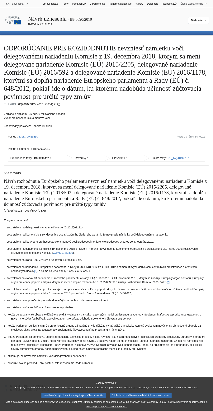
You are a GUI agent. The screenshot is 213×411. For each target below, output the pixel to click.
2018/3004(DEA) (28, 136)
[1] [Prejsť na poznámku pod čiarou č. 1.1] (35, 271)
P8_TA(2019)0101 (179, 158)
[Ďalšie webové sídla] (193, 4)
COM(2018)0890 (63, 252)
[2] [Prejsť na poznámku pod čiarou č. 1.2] (168, 282)
